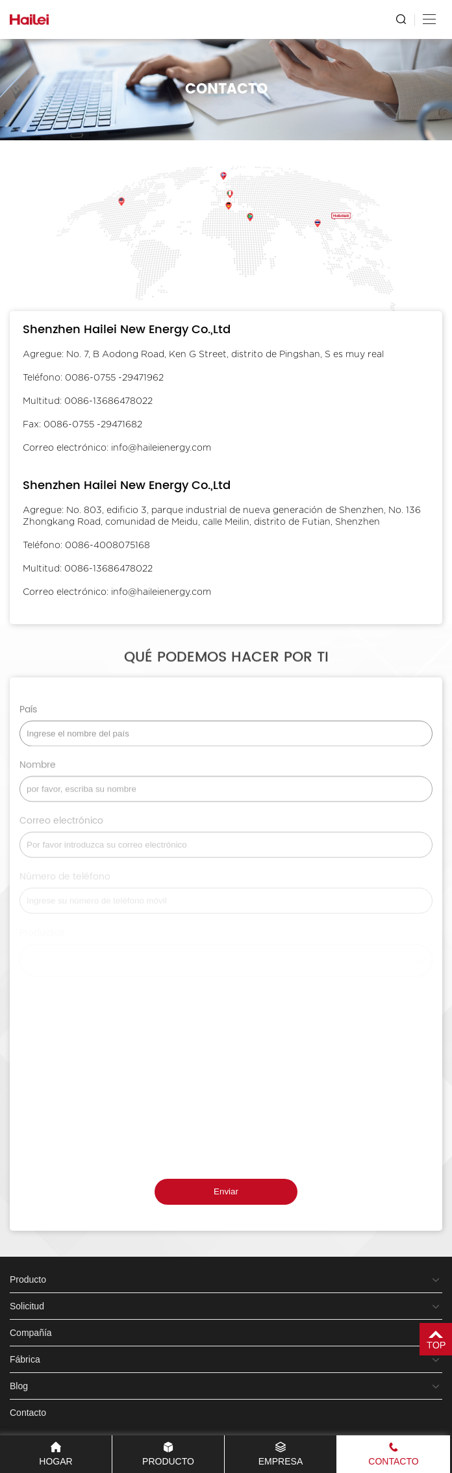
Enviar (226, 1191)
